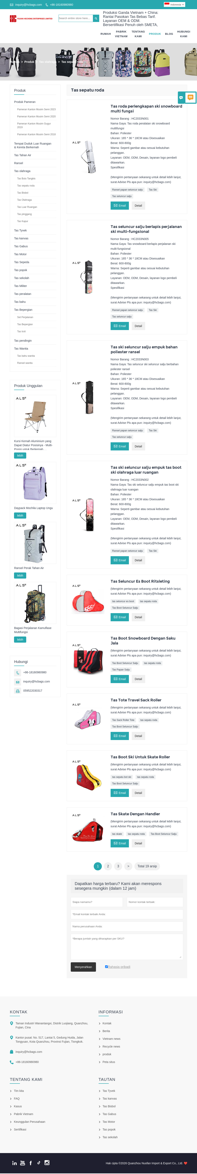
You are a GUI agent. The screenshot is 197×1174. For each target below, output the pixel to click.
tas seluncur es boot (123, 602)
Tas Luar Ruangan (27, 207)
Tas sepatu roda (25, 186)
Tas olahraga (48, 62)
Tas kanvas (21, 239)
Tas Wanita (21, 349)
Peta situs (109, 1062)
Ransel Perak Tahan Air (29, 568)
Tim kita (19, 1091)
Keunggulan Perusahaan (29, 1122)
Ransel (18, 163)
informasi (111, 1012)
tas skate (117, 834)
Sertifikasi (20, 1130)
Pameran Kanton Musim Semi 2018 (36, 135)
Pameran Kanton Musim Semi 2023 (36, 110)
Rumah (106, 34)
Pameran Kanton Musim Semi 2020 (36, 117)
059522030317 (32, 691)
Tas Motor (20, 254)
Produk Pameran (24, 102)
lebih (20, 456)
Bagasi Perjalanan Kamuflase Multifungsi (32, 630)
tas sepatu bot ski (121, 777)
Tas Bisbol (22, 193)
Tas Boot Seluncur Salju (125, 608)
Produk (155, 34)
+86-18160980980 (61, 4)
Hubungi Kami (183, 34)
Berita (106, 1031)
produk (107, 1054)
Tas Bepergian (23, 310)
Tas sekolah (21, 278)
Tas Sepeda (21, 262)
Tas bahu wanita (26, 356)
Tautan (107, 1080)
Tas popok (20, 270)
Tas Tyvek (20, 231)
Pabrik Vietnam (121, 34)
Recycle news (111, 1047)
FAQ (17, 1099)
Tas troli (21, 332)
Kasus (18, 1107)
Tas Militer (20, 286)
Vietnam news (112, 1039)
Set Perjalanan (25, 317)
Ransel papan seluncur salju (127, 190)
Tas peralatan (22, 294)
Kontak (18, 1012)
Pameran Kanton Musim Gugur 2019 (34, 126)
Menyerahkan (83, 967)
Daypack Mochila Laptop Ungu (33, 508)
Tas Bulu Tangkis (26, 179)
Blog (169, 34)
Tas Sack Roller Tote (123, 720)
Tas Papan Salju (121, 670)
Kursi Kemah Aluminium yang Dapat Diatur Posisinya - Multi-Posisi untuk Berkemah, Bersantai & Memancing (33, 446)
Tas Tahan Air (22, 155)
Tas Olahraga (24, 200)
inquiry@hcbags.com (28, 4)
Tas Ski (153, 190)
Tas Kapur (22, 221)
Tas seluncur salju (122, 196)
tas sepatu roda (148, 602)
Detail (138, 206)
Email (120, 206)
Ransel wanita (24, 363)
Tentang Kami (138, 34)
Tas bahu (20, 302)
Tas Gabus (21, 247)
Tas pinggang (24, 214)
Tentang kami (26, 1080)
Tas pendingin (23, 341)
